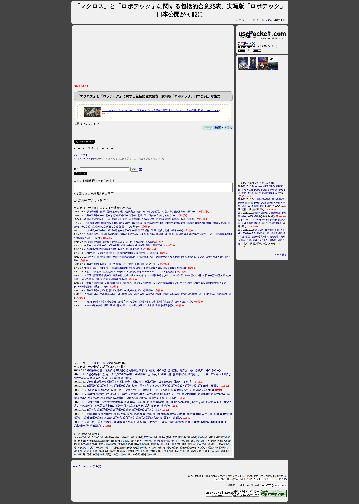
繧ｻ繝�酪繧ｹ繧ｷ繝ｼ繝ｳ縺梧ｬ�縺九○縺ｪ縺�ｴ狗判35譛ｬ (117, 250)
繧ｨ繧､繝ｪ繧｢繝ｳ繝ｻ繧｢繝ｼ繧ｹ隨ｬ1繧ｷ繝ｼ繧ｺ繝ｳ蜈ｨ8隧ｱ (124, 411)
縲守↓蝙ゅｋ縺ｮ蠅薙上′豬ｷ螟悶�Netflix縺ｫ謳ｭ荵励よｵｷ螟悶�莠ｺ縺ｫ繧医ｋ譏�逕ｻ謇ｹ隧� (136, 269)
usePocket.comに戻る (87, 467)
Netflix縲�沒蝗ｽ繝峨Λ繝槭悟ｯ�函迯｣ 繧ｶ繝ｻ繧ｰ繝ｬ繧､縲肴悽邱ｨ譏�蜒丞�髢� (130, 307)
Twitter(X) (250, 43)
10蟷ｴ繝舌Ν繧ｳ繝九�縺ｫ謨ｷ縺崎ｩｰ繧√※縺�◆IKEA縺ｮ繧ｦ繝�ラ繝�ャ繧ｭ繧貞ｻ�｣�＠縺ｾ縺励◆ (262, 202)
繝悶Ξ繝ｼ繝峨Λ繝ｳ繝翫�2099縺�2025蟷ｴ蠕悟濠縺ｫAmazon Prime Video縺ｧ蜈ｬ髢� (132, 273)
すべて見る (281, 254)
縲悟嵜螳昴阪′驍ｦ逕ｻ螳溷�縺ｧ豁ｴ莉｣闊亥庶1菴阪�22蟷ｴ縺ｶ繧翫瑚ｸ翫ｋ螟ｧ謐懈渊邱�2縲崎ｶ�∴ (142, 213)
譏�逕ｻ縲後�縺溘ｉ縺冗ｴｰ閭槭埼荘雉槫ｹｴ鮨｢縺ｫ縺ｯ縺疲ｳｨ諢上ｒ (123, 265)
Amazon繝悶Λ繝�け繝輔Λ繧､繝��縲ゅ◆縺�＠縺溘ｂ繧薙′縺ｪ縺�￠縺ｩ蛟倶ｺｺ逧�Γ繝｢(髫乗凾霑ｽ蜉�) (262, 189)
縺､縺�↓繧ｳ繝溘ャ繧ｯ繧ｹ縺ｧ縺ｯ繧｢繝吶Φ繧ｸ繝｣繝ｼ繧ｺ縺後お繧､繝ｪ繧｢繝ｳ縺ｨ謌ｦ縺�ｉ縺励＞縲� (140, 303)
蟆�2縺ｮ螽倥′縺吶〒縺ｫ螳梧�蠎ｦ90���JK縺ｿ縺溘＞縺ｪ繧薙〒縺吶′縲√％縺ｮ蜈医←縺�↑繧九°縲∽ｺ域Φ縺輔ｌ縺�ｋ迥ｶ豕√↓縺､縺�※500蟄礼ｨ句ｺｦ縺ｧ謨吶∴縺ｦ (261, 236)
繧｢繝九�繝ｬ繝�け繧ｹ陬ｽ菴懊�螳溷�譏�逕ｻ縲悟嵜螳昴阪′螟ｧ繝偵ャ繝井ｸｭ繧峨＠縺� (135, 232)
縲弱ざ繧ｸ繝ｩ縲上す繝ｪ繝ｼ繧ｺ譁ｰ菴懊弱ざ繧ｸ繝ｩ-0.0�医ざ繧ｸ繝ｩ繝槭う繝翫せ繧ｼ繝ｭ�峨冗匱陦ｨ (141, 220)
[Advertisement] (153, 56)
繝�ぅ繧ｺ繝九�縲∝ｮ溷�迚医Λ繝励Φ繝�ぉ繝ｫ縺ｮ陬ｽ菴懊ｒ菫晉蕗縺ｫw (126, 247)
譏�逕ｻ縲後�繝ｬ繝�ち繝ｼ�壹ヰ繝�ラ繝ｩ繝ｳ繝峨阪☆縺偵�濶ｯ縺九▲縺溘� (131, 217)
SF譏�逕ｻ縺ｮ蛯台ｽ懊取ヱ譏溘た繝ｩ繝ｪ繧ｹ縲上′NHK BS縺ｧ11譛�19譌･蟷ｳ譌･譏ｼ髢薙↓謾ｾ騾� (151, 391)
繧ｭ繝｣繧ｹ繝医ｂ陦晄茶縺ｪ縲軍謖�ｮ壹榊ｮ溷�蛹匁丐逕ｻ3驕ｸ (120, 243)
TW (146, 439)
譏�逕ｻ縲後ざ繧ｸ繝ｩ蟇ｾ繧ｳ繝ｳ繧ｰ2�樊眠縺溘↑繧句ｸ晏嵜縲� (120, 292)
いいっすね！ (81, 154)
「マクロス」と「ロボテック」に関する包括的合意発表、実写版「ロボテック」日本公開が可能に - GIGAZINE (160, 110)
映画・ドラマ (261, 20)
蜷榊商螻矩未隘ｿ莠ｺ (164, 442)
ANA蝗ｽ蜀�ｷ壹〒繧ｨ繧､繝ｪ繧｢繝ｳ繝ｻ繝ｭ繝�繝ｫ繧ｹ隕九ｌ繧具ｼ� (122, 254)
